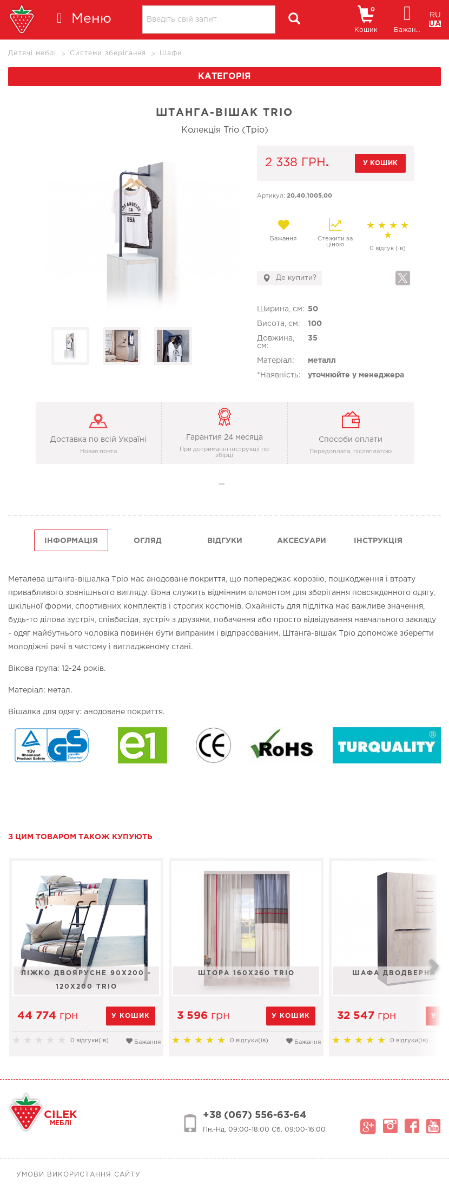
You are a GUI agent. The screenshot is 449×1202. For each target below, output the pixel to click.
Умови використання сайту (78, 1175)
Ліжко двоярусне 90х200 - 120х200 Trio (87, 980)
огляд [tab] (148, 541)
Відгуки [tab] (224, 541)
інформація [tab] (71, 541)
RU (435, 15)
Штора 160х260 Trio (248, 973)
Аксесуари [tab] (301, 541)
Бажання (283, 230)
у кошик (380, 163)
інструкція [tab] (378, 541)
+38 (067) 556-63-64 (254, 1115)
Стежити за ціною (335, 232)
